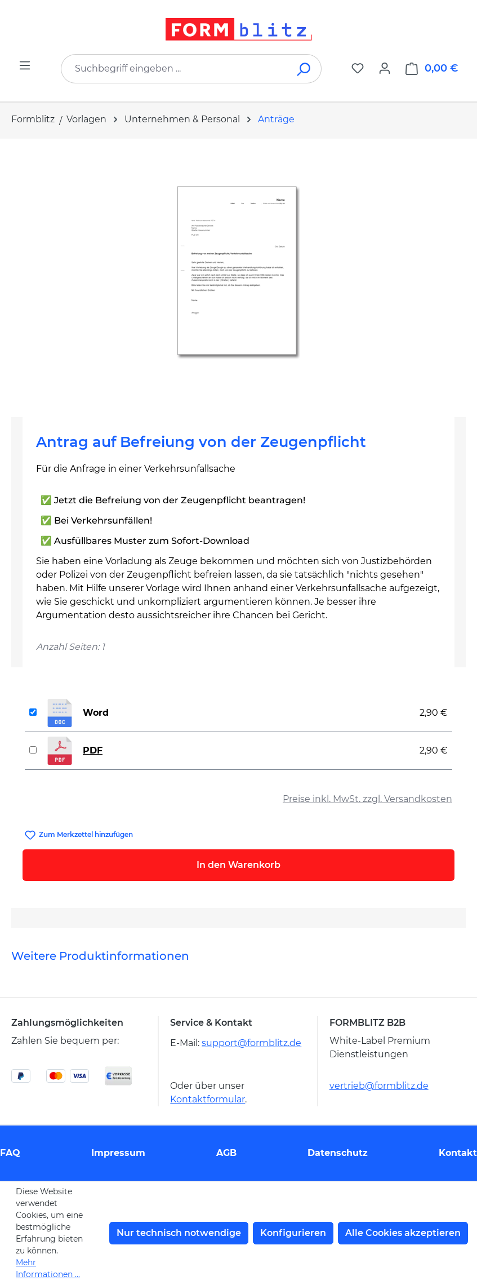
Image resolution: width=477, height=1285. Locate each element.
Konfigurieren (293, 1233)
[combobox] (174, 68)
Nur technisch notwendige (179, 1233)
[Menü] (24, 65)
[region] (238, 273)
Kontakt (458, 1152)
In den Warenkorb (238, 864)
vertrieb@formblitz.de (379, 1085)
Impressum (118, 1152)
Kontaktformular (207, 1099)
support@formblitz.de (251, 1043)
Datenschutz (337, 1152)
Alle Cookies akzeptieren (403, 1233)
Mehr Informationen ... (48, 1268)
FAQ (10, 1152)
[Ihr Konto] (384, 68)
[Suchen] (304, 68)
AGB (226, 1152)
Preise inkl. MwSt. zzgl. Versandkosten (367, 799)
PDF (92, 750)
